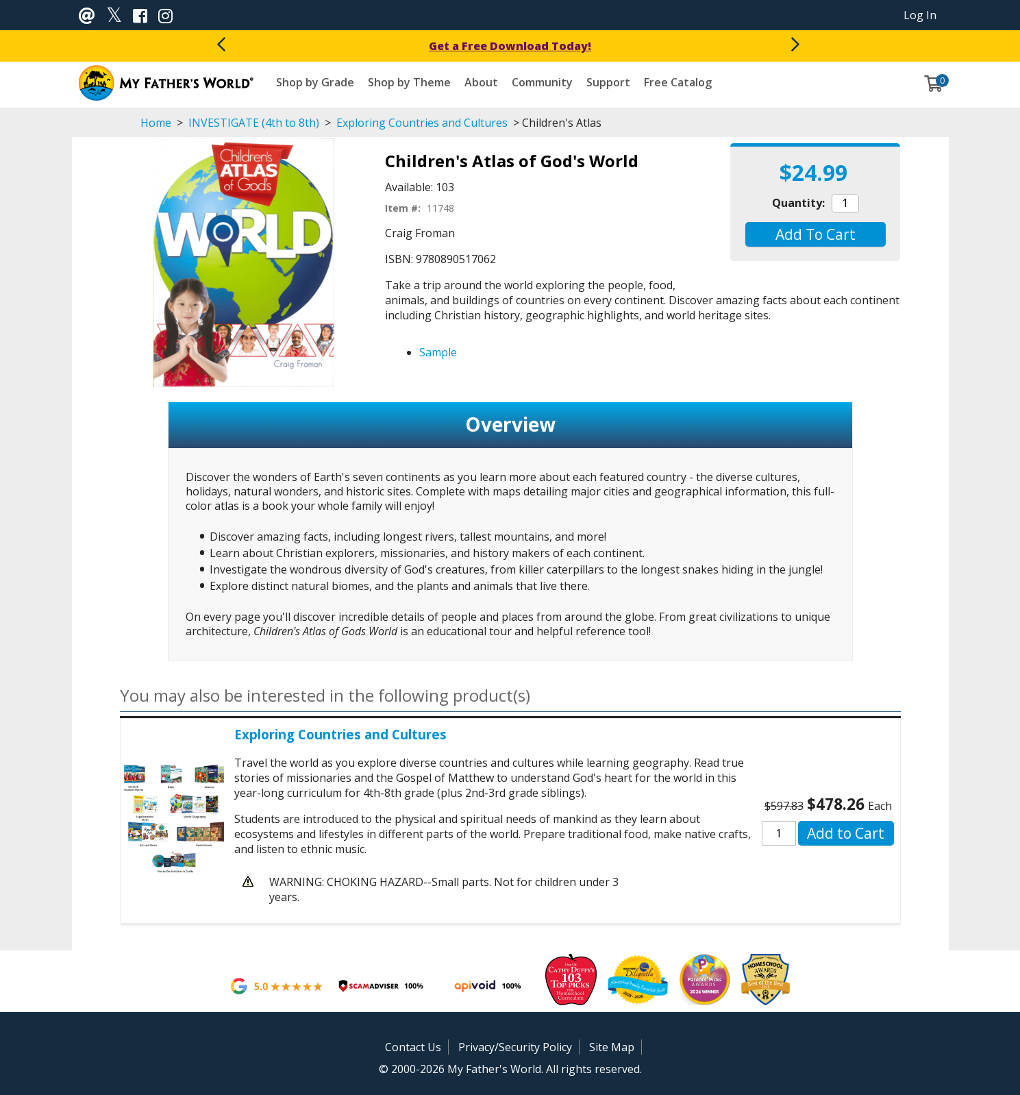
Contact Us (413, 1047)
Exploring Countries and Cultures (422, 122)
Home (155, 122)
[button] (815, 234)
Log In (920, 15)
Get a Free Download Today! (510, 45)
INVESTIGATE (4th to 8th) (254, 122)
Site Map (611, 1047)
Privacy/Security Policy (515, 1047)
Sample (438, 352)
